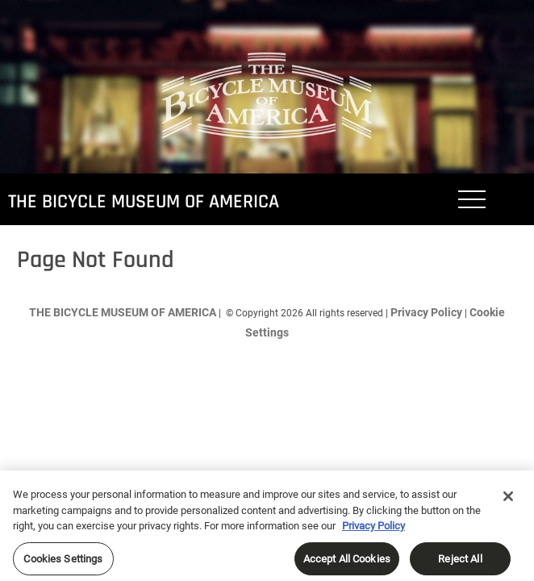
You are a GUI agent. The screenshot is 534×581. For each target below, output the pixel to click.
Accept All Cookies (346, 563)
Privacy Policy (426, 312)
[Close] (508, 500)
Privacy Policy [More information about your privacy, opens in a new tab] (373, 530)
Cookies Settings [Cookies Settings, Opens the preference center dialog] (62, 563)
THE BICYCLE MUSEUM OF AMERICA (143, 202)
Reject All (460, 563)
